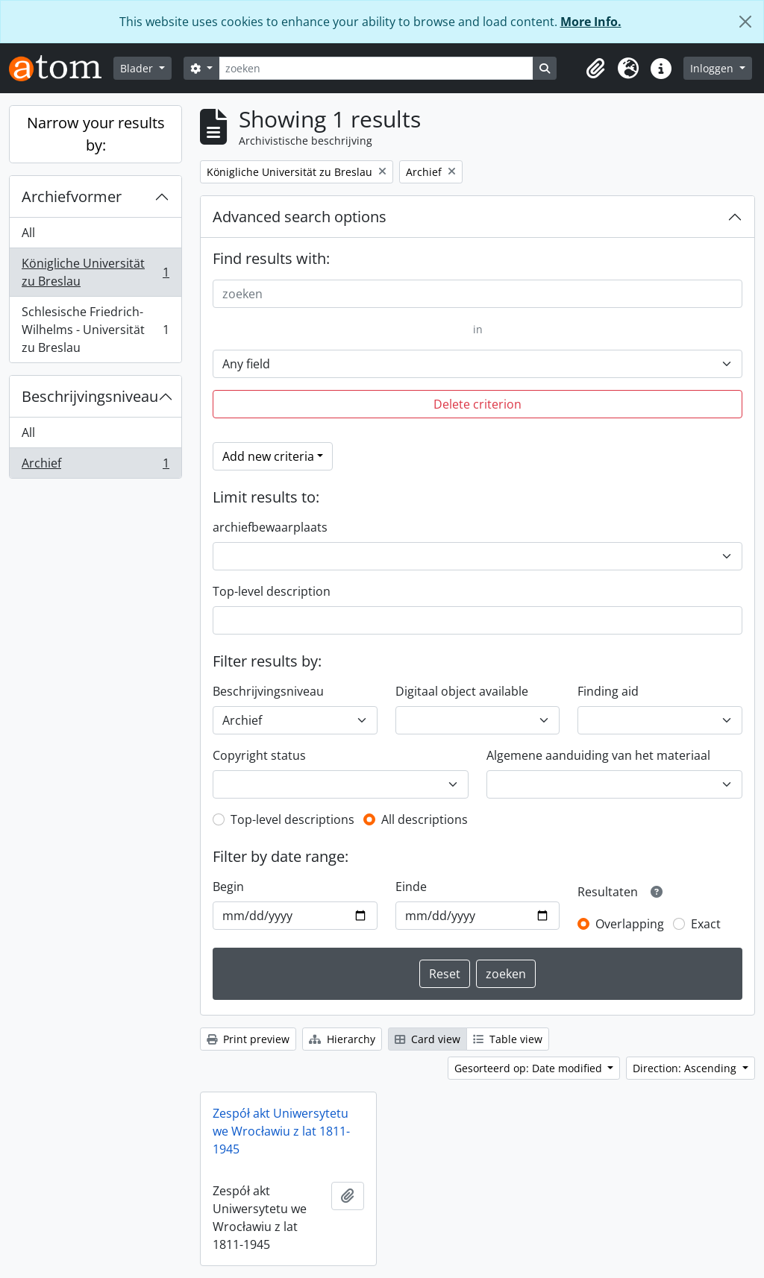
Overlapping (629, 924)
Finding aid (608, 691)
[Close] (745, 22)
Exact (706, 924)
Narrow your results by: (96, 134)
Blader (138, 68)
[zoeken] (376, 68)
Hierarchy (342, 1039)
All (28, 232)
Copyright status (259, 755)
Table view (507, 1039)
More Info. (590, 21)
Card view (427, 1039)
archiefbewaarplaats (270, 527)
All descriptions (424, 819)
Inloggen (713, 68)
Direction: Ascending (686, 1068)
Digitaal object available (461, 691)
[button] (595, 68)
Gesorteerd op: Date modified (529, 1068)
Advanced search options (299, 217)
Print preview (248, 1039)
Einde (411, 886)
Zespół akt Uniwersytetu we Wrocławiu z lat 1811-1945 (281, 1131)
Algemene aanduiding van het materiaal (598, 755)
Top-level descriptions (292, 819)
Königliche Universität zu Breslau (95, 272)
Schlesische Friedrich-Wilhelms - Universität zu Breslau (95, 329)
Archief (95, 466)
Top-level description (272, 591)
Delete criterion (477, 404)
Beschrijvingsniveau (90, 396)
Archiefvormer (72, 196)
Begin (228, 886)
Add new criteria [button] (268, 456)
